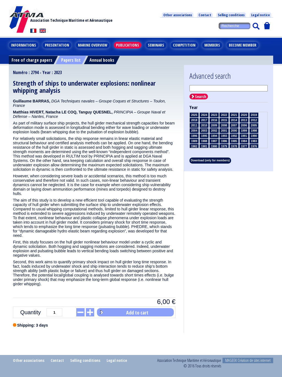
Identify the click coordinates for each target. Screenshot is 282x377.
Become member (242, 45)
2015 (224, 120)
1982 (194, 146)
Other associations (177, 14)
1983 (254, 141)
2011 (194, 125)
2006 (244, 125)
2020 (244, 114)
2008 (224, 125)
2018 (194, 120)
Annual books (102, 60)
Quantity (30, 312)
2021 (234, 114)
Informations (23, 45)
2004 (194, 130)
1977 (244, 146)
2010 (204, 125)
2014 (234, 120)
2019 (254, 114)
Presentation (57, 45)
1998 (254, 130)
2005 (254, 125)
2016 (214, 120)
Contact (205, 14)
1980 (214, 146)
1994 (214, 135)
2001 (224, 130)
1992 (234, 135)
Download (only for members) (210, 160)
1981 (204, 146)
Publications (127, 45)
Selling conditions (231, 14)
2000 (234, 130)
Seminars (156, 45)
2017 (204, 120)
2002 (214, 130)
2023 (214, 114)
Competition (184, 45)
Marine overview (92, 45)
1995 (204, 135)
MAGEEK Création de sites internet (247, 360)
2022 (224, 114)
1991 (244, 135)
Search (200, 96)
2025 (194, 114)
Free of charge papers (32, 60)
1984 (244, 141)
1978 (234, 146)
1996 (194, 135)
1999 (244, 130)
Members (212, 45)
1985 (234, 141)
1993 (224, 135)
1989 (194, 141)
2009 (214, 125)
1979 (224, 146)
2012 (254, 120)
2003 (204, 130)
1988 (204, 141)
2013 (244, 120)
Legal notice (260, 14)
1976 (254, 146)
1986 (224, 141)
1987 (214, 141)
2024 (204, 114)
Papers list (71, 60)
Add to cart (137, 312)
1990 (254, 135)
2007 (234, 125)
